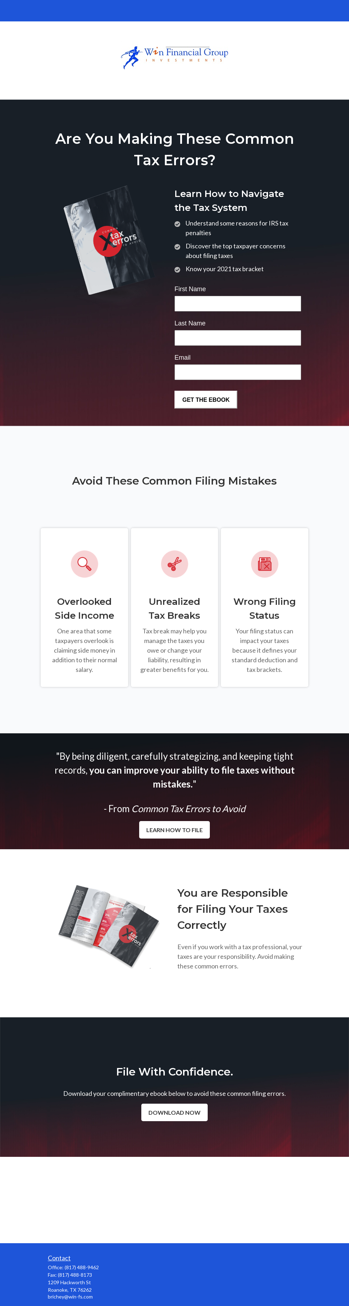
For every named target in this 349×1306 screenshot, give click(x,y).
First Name (190, 289)
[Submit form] (205, 400)
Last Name (190, 323)
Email (182, 357)
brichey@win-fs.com (70, 1297)
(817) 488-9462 (82, 1267)
